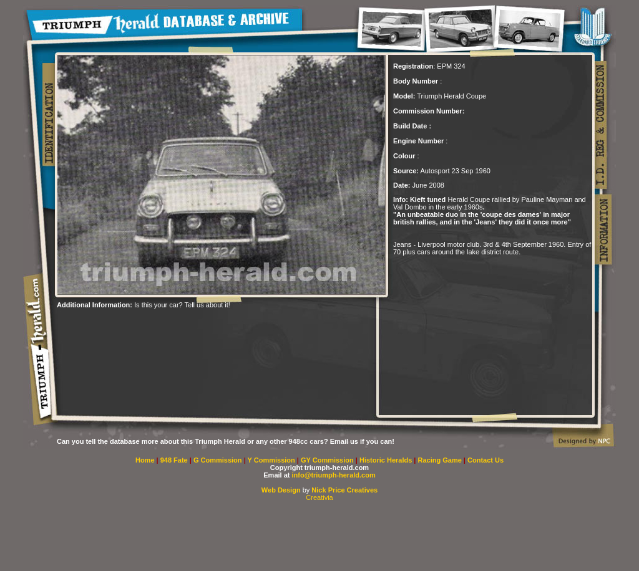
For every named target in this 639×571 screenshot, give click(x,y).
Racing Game (441, 460)
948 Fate (175, 460)
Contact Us (485, 460)
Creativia (319, 497)
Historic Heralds (386, 460)
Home (145, 460)
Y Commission (272, 460)
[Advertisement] (319, 536)
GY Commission (327, 460)
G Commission (218, 460)
